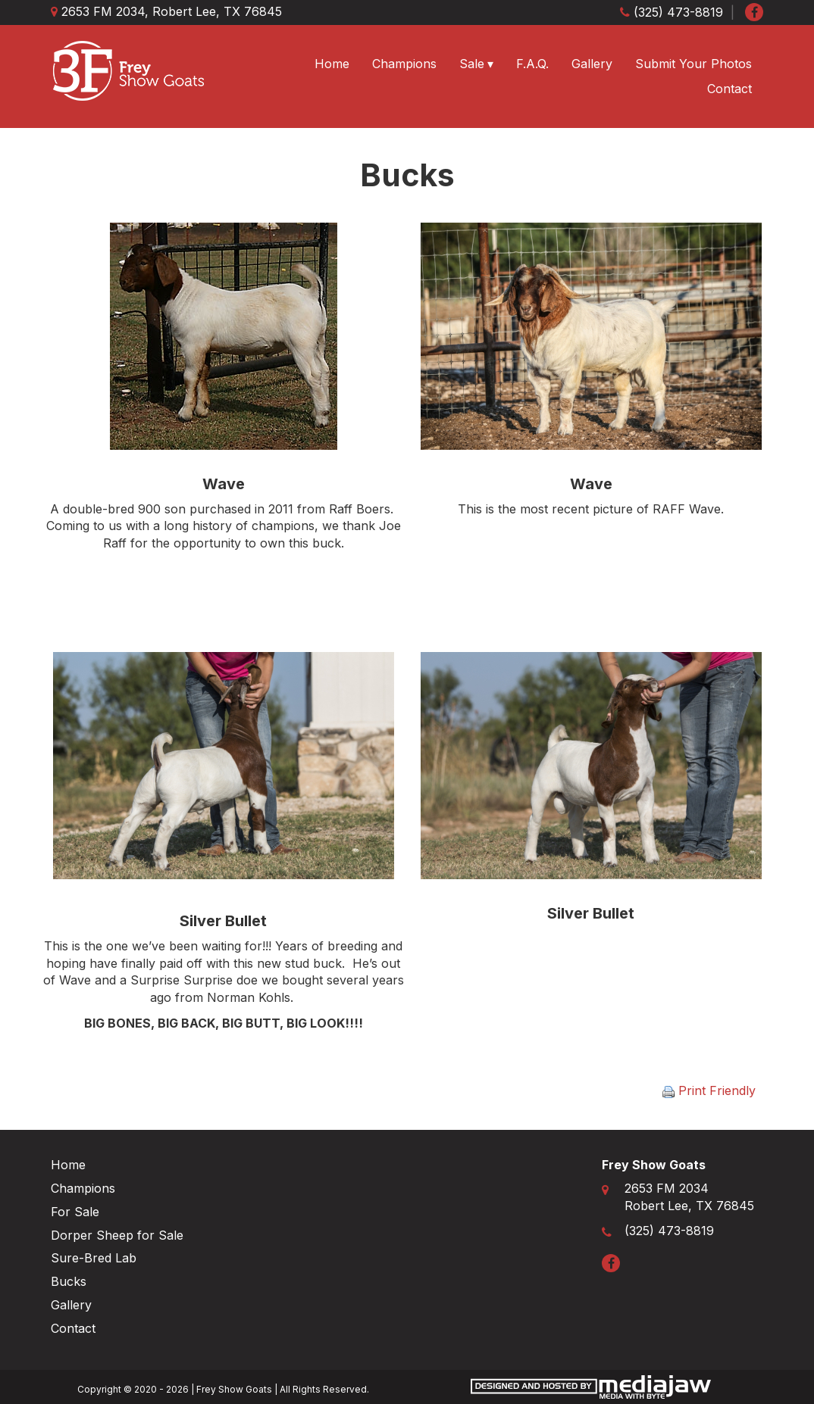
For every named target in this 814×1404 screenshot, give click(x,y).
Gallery (591, 63)
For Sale (75, 1211)
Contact (729, 88)
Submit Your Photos (693, 63)
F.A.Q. (532, 63)
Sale (471, 63)
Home (332, 63)
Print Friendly (709, 1090)
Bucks (68, 1281)
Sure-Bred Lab (93, 1257)
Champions (404, 63)
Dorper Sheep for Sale (117, 1235)
